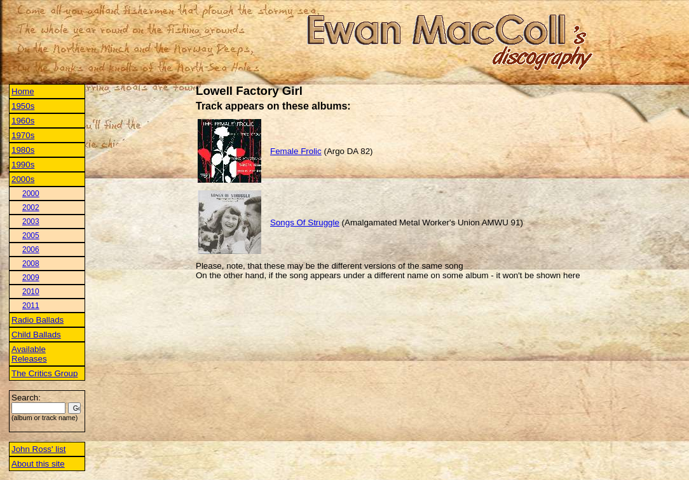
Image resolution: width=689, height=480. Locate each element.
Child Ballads (36, 334)
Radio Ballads (37, 320)
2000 (30, 193)
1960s (22, 120)
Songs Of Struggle (304, 222)
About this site (38, 464)
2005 (30, 235)
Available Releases (29, 354)
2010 (30, 291)
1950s (22, 106)
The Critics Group (44, 373)
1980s (22, 150)
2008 (30, 263)
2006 (30, 249)
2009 (30, 277)
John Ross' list (38, 449)
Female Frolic (296, 151)
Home (22, 91)
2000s (22, 179)
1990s (22, 164)
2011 (30, 305)
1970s (22, 135)
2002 (30, 207)
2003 (30, 221)
